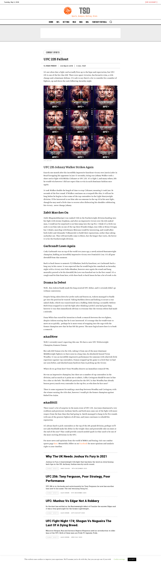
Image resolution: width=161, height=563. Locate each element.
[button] (110, 21)
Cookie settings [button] (119, 559)
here (56, 443)
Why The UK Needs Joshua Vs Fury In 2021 (76, 456)
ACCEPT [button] (132, 559)
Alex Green (65, 493)
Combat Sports (53, 52)
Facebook (83, 443)
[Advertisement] (80, 33)
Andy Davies (65, 468)
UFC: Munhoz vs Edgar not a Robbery (72, 501)
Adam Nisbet (51, 66)
